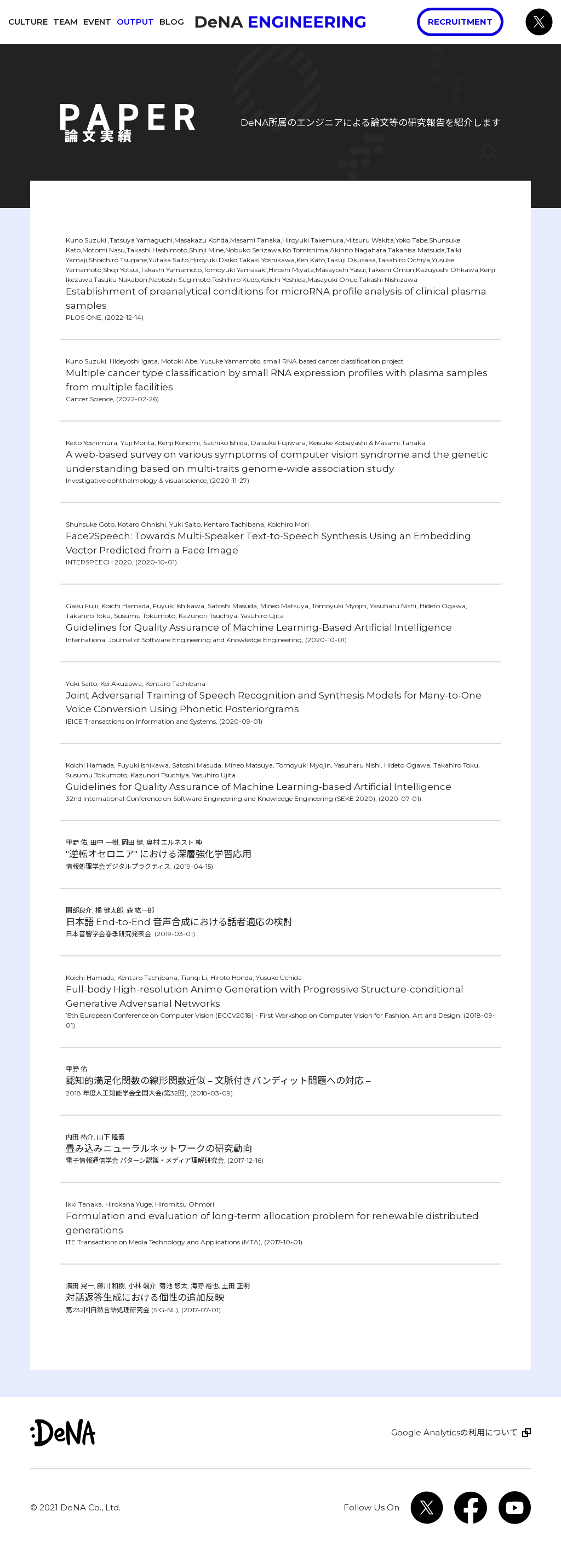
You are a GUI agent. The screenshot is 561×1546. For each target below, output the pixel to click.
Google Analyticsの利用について (454, 1432)
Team (65, 21)
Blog (171, 21)
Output (135, 21)
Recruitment (460, 21)
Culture (28, 21)
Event (97, 21)
